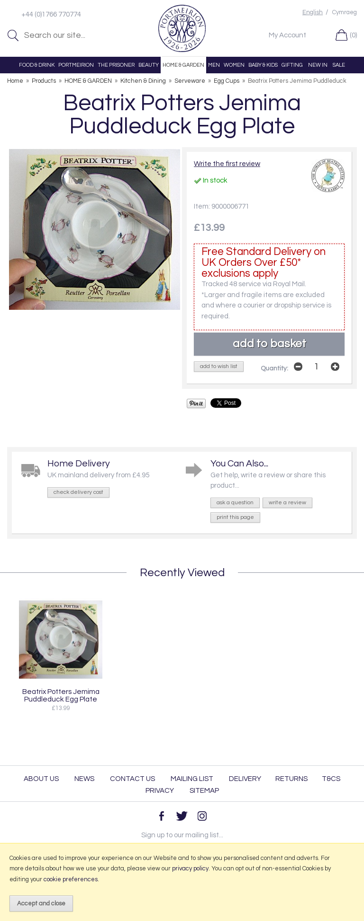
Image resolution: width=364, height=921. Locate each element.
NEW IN (318, 65)
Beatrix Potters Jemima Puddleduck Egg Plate (61, 695)
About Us (41, 778)
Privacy (160, 790)
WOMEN (234, 65)
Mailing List (192, 778)
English (312, 12)
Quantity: (274, 368)
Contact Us (132, 778)
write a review (287, 503)
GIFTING (292, 65)
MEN (214, 65)
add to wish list (218, 366)
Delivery (245, 778)
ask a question (235, 503)
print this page (235, 517)
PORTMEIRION (76, 65)
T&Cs (331, 778)
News (84, 778)
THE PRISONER (116, 65)
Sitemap (204, 790)
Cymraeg (344, 12)
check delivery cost (78, 492)
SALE (339, 65)
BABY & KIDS (263, 65)
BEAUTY (148, 65)
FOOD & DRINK (37, 65)
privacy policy (190, 868)
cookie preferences (71, 879)
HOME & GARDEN (183, 65)
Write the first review (227, 163)
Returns (291, 778)
